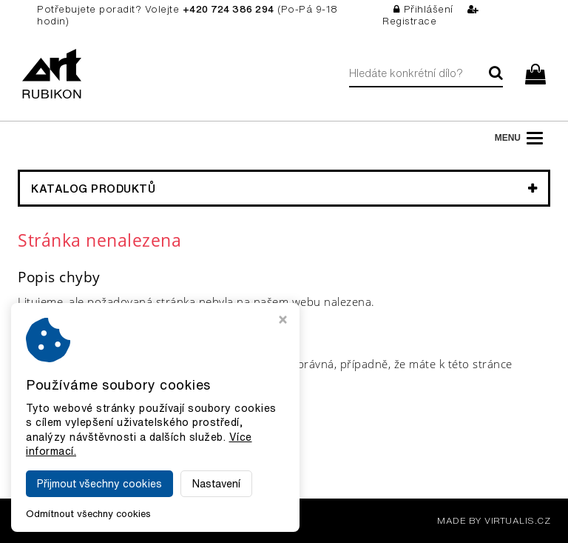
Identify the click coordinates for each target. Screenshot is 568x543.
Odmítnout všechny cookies (88, 514)
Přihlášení (423, 9)
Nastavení (216, 484)
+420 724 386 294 (228, 9)
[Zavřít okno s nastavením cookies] (283, 321)
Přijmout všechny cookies (99, 484)
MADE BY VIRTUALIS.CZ (493, 520)
